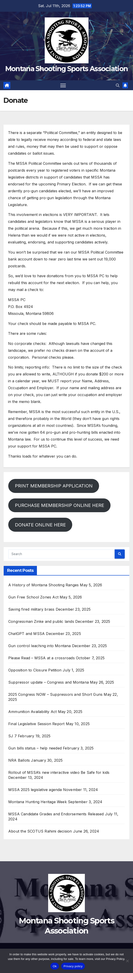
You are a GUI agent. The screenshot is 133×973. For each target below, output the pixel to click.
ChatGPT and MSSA (26, 633)
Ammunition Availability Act (32, 711)
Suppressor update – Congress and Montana (48, 682)
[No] (127, 961)
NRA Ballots (19, 760)
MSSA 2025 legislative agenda (35, 789)
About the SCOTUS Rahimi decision (40, 831)
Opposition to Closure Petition (34, 670)
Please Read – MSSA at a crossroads (41, 658)
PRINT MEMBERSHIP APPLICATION (54, 486)
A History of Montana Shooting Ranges (43, 585)
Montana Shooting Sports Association (66, 68)
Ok (55, 966)
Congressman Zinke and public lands (41, 621)
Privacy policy (73, 966)
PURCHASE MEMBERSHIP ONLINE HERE (59, 505)
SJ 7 (12, 736)
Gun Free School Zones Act (33, 597)
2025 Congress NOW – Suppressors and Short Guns (55, 694)
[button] (117, 85)
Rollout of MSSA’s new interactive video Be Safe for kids (58, 772)
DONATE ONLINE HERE (40, 525)
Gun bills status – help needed (35, 748)
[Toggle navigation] (63, 85)
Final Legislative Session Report (36, 723)
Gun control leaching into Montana (39, 645)
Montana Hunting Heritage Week (37, 802)
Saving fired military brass (31, 609)
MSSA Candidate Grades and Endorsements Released (56, 814)
